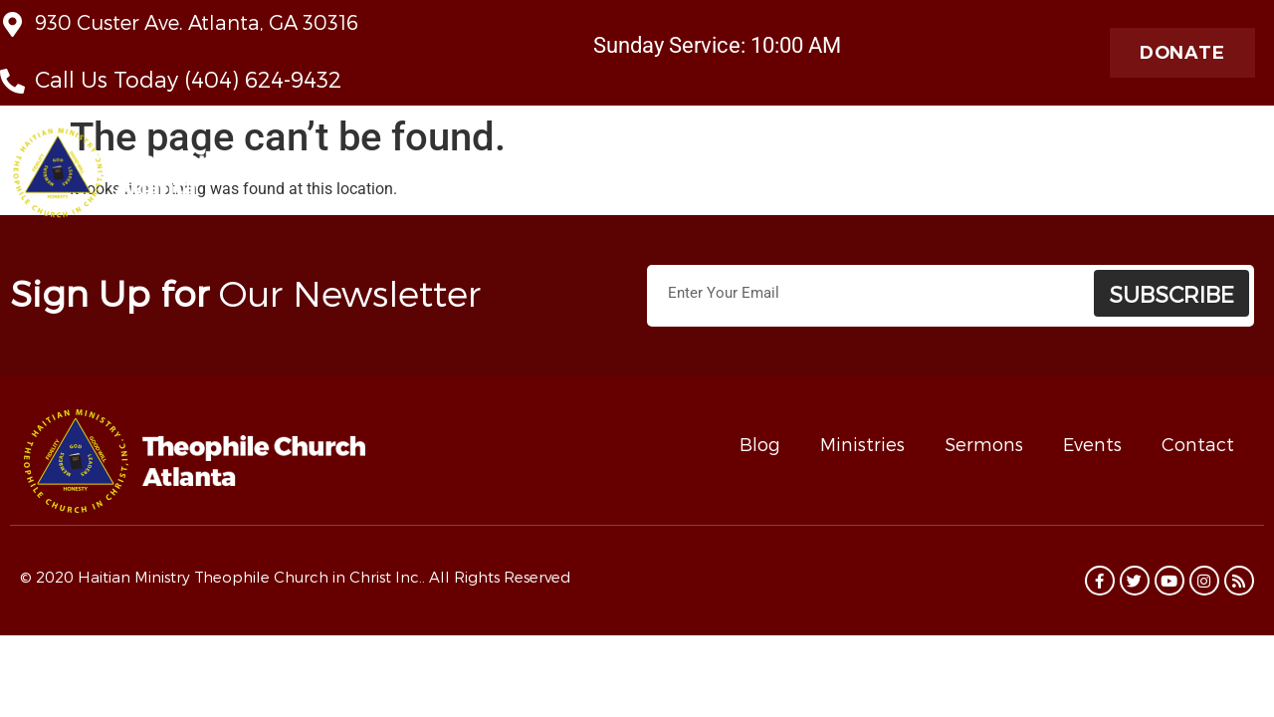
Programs (1220, 177)
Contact (1198, 443)
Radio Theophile (1088, 177)
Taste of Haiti (953, 177)
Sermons (984, 443)
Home (461, 177)
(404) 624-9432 (262, 79)
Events (1092, 443)
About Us (544, 177)
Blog (760, 443)
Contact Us (847, 177)
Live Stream (647, 177)
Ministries (748, 177)
